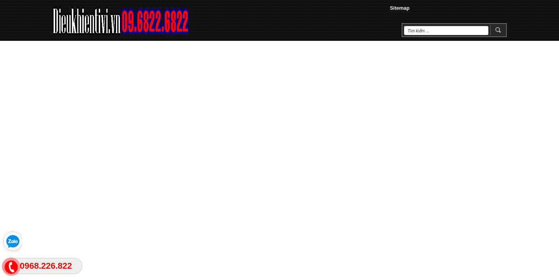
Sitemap (400, 8)
